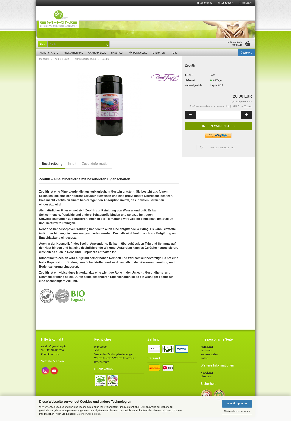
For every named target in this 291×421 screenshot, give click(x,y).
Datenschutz (101, 366)
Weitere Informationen (237, 411)
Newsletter (207, 376)
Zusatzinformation (95, 168)
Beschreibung (52, 168)
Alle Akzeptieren (237, 403)
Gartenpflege (97, 52)
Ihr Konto (206, 354)
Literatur (158, 52)
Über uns (246, 52)
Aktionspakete (49, 52)
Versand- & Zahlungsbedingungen (113, 358)
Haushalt (117, 52)
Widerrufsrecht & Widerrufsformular (115, 362)
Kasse (204, 362)
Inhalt (72, 168)
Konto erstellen (209, 358)
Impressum (100, 351)
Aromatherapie (73, 52)
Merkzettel (245, 2)
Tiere (173, 52)
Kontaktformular (50, 358)
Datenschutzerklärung (88, 413)
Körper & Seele (138, 52)
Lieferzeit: (190, 84)
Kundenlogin (225, 2)
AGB (96, 354)
